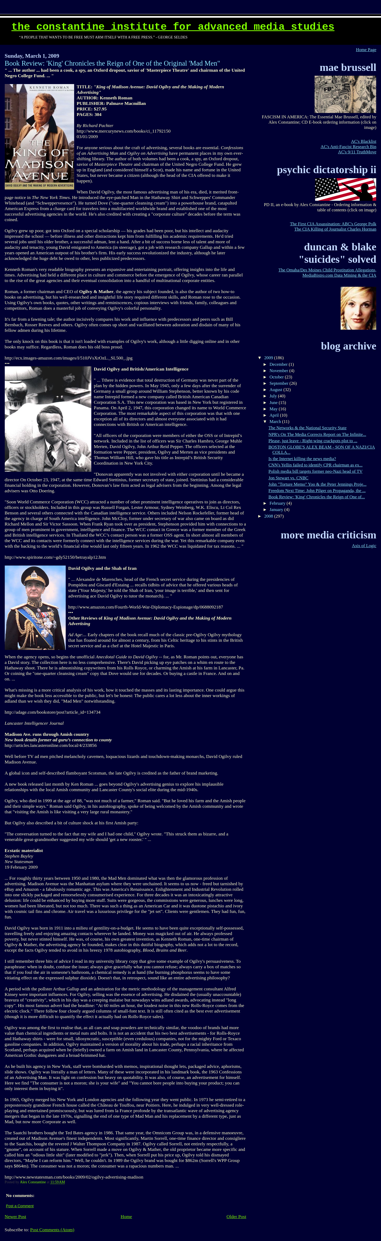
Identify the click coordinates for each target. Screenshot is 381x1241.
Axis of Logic (364, 545)
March (275, 421)
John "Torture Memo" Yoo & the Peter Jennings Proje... (317, 484)
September (279, 383)
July (273, 395)
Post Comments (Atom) (52, 1229)
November (279, 370)
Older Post (236, 1216)
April (274, 415)
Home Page (366, 49)
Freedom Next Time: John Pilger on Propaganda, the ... (316, 490)
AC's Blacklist (363, 141)
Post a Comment (20, 1206)
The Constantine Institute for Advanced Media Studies (172, 27)
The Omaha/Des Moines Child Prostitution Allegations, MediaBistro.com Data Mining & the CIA (327, 272)
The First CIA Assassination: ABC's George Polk (333, 223)
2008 (269, 516)
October (277, 376)
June (274, 402)
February (277, 503)
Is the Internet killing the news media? (302, 458)
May (274, 408)
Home (126, 1216)
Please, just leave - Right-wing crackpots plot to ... (312, 440)
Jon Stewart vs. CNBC (288, 477)
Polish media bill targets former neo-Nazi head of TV (315, 471)
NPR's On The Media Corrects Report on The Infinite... (317, 434)
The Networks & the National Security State (307, 427)
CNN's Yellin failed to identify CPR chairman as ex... (315, 465)
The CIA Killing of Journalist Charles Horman (335, 229)
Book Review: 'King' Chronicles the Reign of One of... (316, 496)
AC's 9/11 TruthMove (357, 151)
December (279, 364)
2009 (269, 357)
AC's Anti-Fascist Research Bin (348, 146)
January (276, 509)
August (276, 389)
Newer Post (15, 1216)
